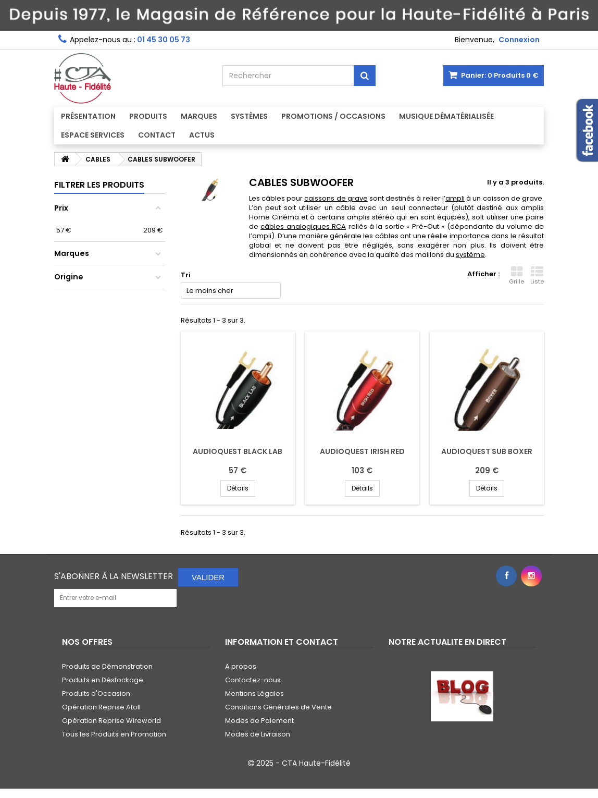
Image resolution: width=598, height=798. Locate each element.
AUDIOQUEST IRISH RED (362, 451)
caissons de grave (335, 198)
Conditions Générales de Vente (278, 707)
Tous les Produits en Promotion (114, 734)
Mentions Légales (254, 693)
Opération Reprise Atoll (101, 707)
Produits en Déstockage (102, 680)
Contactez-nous (253, 680)
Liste (537, 276)
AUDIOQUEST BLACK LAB (237, 451)
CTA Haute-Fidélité (316, 763)
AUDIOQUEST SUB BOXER (486, 451)
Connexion (519, 39)
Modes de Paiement (259, 721)
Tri (186, 275)
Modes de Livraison (257, 734)
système (470, 255)
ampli (455, 198)
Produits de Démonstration (107, 666)
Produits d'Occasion (96, 693)
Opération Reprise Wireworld (111, 721)
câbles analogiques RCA (303, 226)
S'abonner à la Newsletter (113, 576)
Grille (516, 276)
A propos (240, 666)
